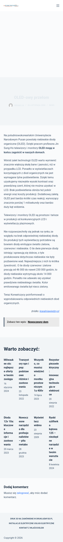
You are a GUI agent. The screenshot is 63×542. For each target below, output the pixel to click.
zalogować (23, 493)
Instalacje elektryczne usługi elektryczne (31, 523)
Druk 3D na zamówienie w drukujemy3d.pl (31, 519)
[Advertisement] (31, 44)
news (51, 105)
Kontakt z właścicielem (31, 528)
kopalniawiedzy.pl (49, 311)
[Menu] (57, 5)
